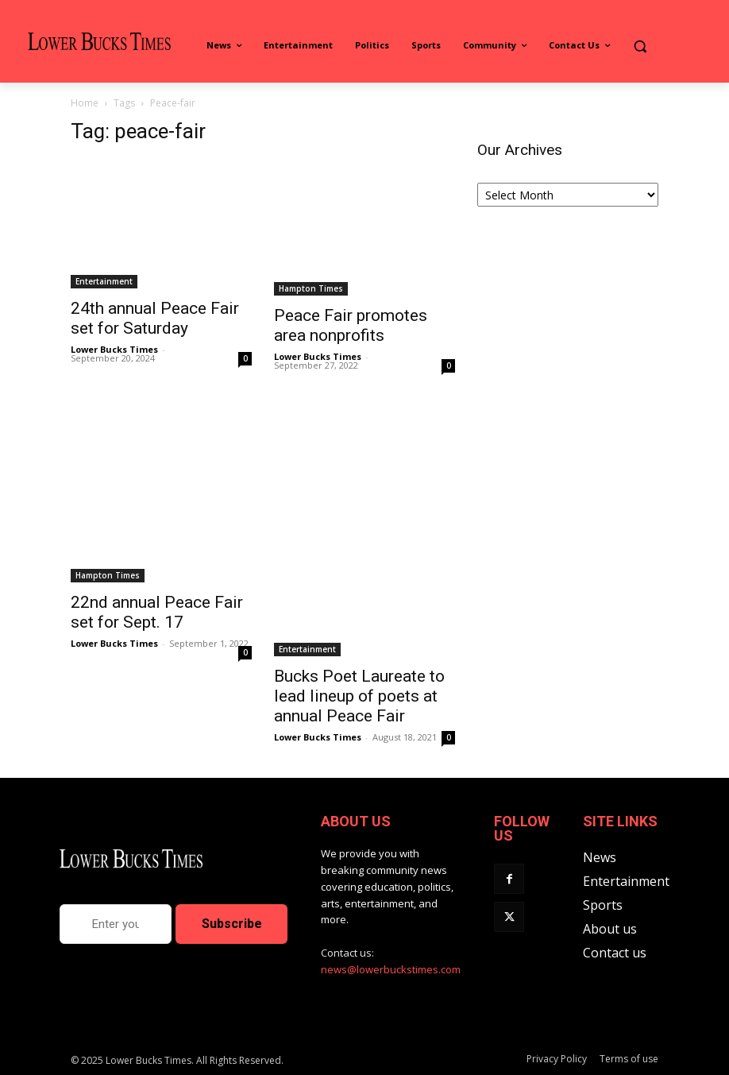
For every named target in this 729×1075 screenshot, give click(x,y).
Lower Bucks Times (114, 349)
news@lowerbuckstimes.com (391, 969)
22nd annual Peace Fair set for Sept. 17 (157, 612)
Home (84, 103)
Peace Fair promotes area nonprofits (350, 325)
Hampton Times (311, 288)
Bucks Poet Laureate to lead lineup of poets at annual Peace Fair (359, 696)
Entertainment (104, 281)
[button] (639, 45)
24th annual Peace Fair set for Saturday (155, 318)
